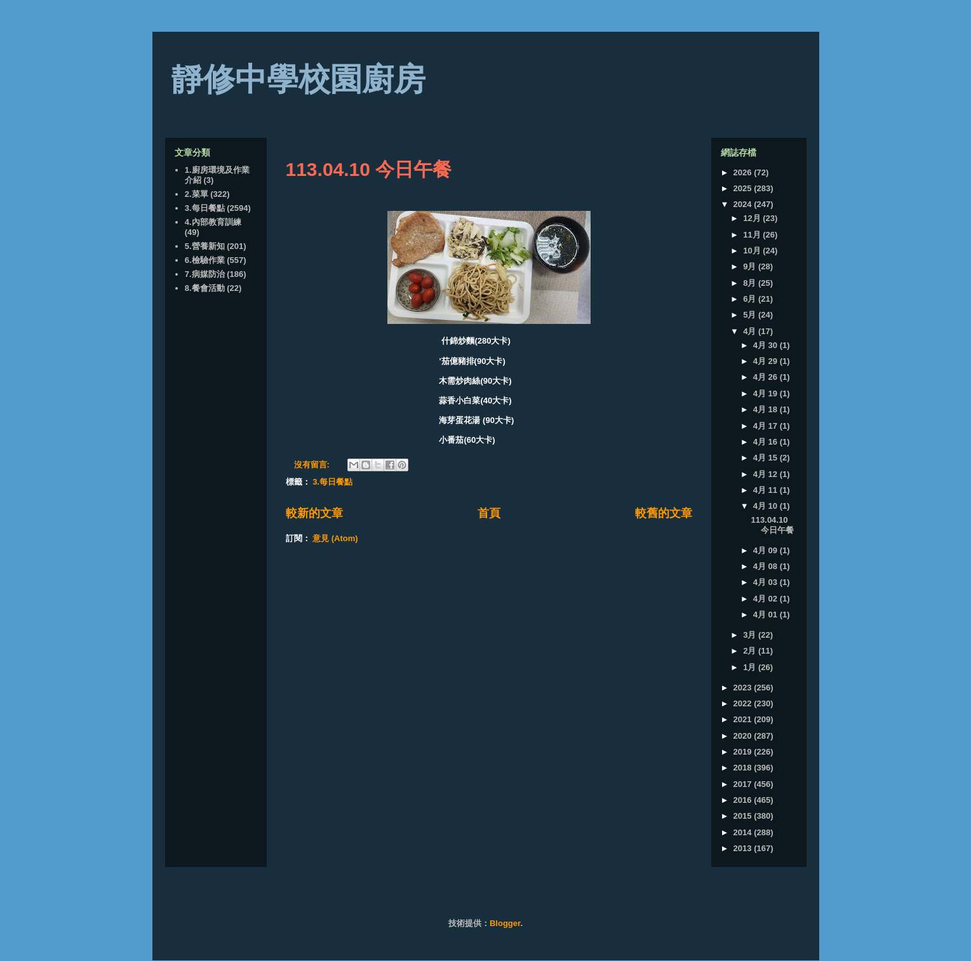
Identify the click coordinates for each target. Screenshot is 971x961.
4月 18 (766, 409)
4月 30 (766, 345)
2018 (743, 767)
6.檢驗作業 (205, 260)
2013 (743, 848)
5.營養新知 (205, 246)
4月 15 (766, 457)
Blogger (505, 923)
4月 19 (766, 393)
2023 (743, 687)
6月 (750, 299)
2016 (743, 800)
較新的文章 (314, 513)
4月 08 (766, 566)
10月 (753, 250)
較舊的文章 (663, 513)
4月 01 (766, 614)
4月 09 (766, 550)
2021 (743, 719)
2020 (743, 736)
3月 (750, 635)
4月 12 (766, 474)
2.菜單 (196, 194)
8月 (750, 283)
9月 (750, 266)
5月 (750, 314)
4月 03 (766, 582)
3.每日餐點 (332, 482)
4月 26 (766, 377)
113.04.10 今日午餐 (369, 169)
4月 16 (766, 442)
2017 (743, 784)
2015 (743, 816)
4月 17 (766, 426)
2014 (743, 832)
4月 (750, 331)
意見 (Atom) (335, 538)
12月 (753, 218)
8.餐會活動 (205, 288)
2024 (743, 204)
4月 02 (766, 598)
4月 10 (766, 506)
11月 (753, 234)
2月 (750, 650)
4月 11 (766, 490)
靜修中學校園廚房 (298, 79)
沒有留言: (313, 464)
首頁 (489, 513)
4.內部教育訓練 (213, 222)
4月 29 (766, 361)
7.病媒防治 (205, 274)
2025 (743, 188)
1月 (750, 667)
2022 (743, 703)
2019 (743, 751)
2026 (743, 172)
